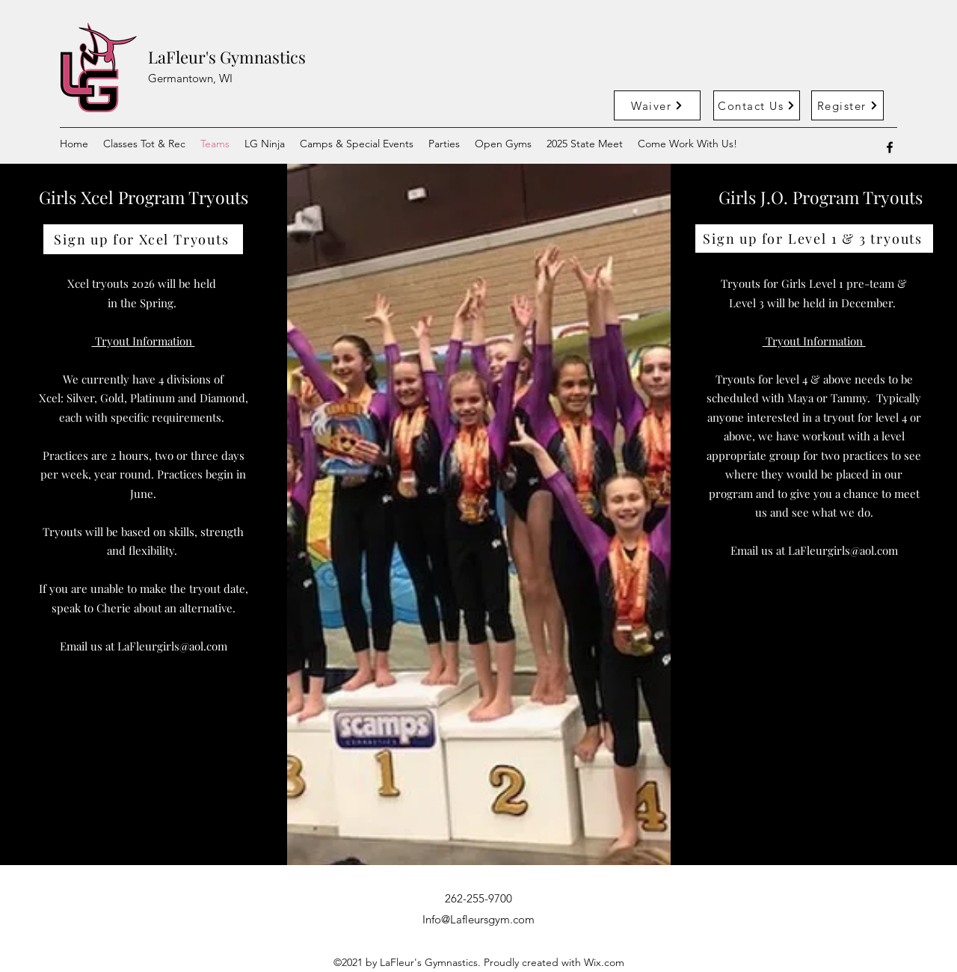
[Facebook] (889, 147)
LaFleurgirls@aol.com (172, 646)
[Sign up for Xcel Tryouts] (143, 239)
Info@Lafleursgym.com (478, 919)
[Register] (847, 105)
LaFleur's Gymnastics (227, 57)
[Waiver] (657, 105)
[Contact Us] (756, 105)
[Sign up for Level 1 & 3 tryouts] (814, 238)
